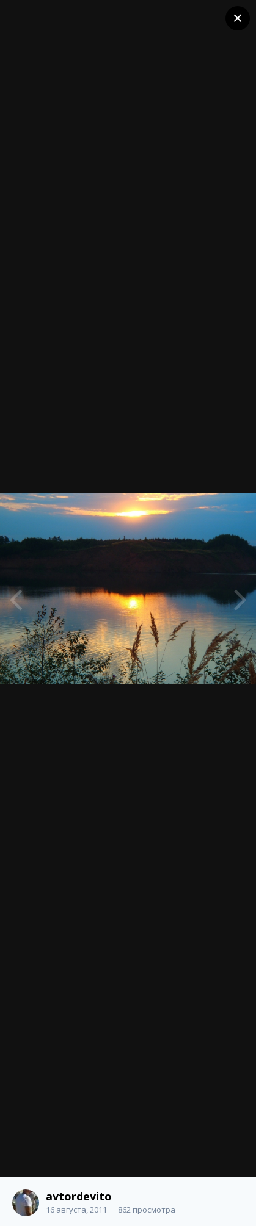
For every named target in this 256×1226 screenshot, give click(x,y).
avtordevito (79, 1196)
